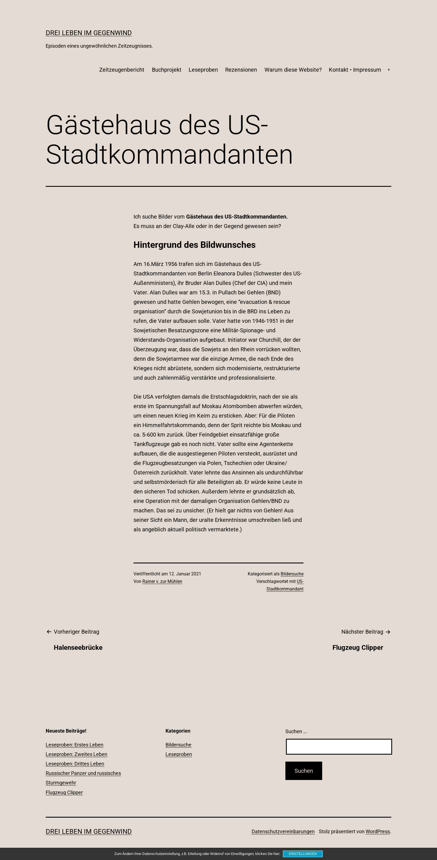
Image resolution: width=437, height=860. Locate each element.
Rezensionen (241, 69)
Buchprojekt (166, 69)
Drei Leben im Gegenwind (89, 33)
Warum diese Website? (293, 69)
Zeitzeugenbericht (121, 69)
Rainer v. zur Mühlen (162, 581)
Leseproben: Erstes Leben (74, 745)
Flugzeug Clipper (64, 792)
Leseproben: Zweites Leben (76, 754)
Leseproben (203, 69)
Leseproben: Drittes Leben (75, 764)
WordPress (378, 831)
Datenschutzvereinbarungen (283, 831)
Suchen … (296, 731)
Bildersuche (292, 573)
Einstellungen (303, 854)
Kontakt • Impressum (355, 69)
